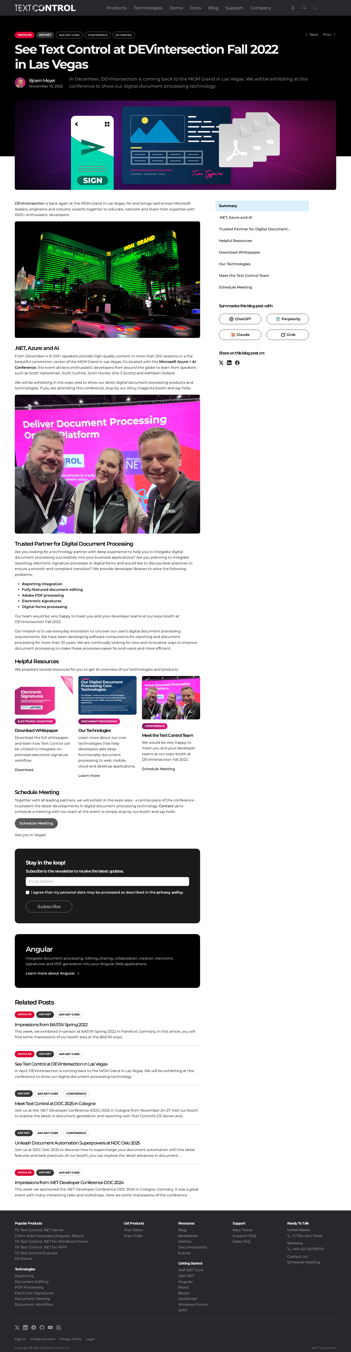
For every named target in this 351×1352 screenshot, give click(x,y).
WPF (182, 1310)
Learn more (89, 775)
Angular (25, 34)
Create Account (42, 1339)
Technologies (148, 8)
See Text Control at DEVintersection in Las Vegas (61, 1064)
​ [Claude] (240, 335)
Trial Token (133, 1230)
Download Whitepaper (240, 252)
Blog (213, 8)
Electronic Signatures (34, 1293)
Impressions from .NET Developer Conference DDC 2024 (69, 1182)
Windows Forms (193, 1304)
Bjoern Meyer (42, 80)
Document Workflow (34, 1304)
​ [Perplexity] (287, 319)
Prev (327, 34)
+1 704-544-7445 (307, 1236)
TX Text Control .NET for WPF (41, 1247)
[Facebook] (237, 363)
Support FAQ (244, 1236)
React (183, 1287)
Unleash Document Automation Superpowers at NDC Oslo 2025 (77, 1143)
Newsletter (188, 1236)
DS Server (124, 35)
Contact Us (297, 1257)
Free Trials (133, 1236)
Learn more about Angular (50, 973)
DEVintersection (30, 203)
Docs (195, 8)
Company (260, 8)
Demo (176, 8)
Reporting (24, 1276)
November (39, 86)
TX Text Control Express (36, 1253)
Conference (98, 35)
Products (117, 8)
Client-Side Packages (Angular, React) (49, 1236)
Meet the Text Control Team (244, 275)
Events (184, 1253)
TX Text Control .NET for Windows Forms (51, 1241)
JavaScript (187, 1299)
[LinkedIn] (229, 363)
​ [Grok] (287, 335)
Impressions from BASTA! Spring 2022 (51, 1024)
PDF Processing (29, 1287)
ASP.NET (45, 34)
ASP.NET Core (69, 35)
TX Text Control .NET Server (39, 1230)
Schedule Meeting (158, 769)
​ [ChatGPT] (240, 319)
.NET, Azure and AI (235, 217)
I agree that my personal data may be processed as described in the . (107, 892)
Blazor (184, 1293)
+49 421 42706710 (308, 1249)
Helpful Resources (235, 241)
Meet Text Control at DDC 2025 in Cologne (55, 1103)
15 (51, 86)
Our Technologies (234, 264)
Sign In (20, 1339)
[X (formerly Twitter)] (221, 363)
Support (234, 8)
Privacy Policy (71, 1339)
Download (24, 770)
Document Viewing (32, 1299)
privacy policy (170, 892)
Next (314, 34)
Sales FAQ (241, 1241)
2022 (58, 86)
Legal (90, 1339)
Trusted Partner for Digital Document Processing (253, 229)
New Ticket (243, 1230)
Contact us (169, 806)
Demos (184, 1241)
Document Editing (32, 1282)
